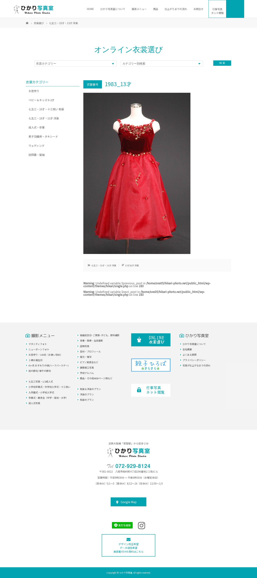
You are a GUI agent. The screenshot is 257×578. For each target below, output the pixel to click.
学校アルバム (87, 373)
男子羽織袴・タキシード (43, 136)
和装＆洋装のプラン (90, 389)
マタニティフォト (38, 344)
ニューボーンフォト (39, 349)
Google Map (129, 502)
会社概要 (187, 349)
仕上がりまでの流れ (176, 9)
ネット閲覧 (217, 11)
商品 (155, 9)
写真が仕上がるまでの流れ (196, 365)
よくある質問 (189, 354)
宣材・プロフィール (90, 351)
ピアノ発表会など (89, 362)
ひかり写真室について (112, 9)
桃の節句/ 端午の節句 (40, 370)
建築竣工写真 (87, 367)
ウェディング (36, 145)
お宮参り (34, 91)
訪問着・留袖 (37, 155)
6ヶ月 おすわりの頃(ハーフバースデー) (49, 365)
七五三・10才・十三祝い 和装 (46, 109)
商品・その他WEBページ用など (96, 378)
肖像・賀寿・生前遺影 (91, 340)
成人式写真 (34, 403)
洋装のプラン (87, 394)
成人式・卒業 (37, 127)
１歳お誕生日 (35, 360)
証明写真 (84, 346)
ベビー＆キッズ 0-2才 (41, 100)
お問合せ (198, 9)
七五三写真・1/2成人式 (41, 381)
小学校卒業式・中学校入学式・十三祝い (49, 387)
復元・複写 (86, 357)
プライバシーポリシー (194, 360)
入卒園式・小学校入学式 (41, 392)
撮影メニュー (139, 9)
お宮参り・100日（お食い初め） (45, 354)
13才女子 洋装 (132, 265)
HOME (90, 9)
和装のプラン (87, 399)
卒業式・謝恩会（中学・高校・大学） (48, 397)
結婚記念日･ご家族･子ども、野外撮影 (100, 335)
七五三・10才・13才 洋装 (103, 265)
